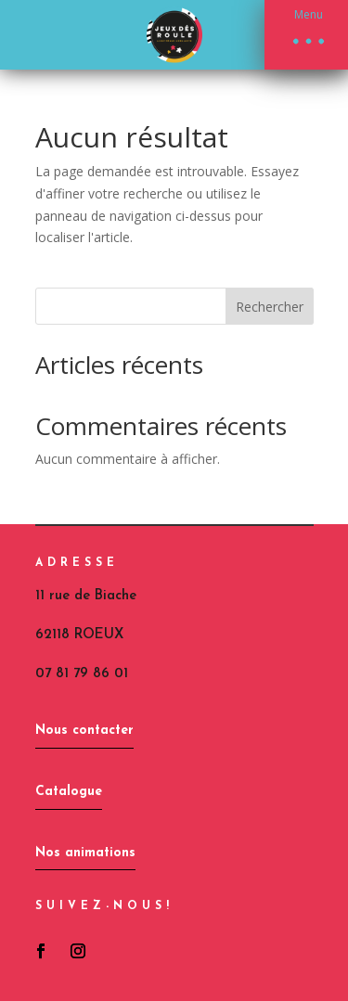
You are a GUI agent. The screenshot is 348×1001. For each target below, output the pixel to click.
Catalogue (68, 792)
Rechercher (269, 306)
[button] (306, 35)
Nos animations (85, 853)
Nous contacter (84, 731)
